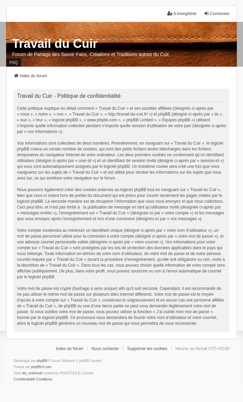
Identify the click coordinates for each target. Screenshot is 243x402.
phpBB (42, 361)
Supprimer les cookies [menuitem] (147, 348)
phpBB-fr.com (41, 367)
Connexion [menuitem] (216, 13)
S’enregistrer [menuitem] (182, 13)
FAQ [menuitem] (14, 62)
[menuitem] (24, 379)
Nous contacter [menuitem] (105, 348)
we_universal (32, 373)
